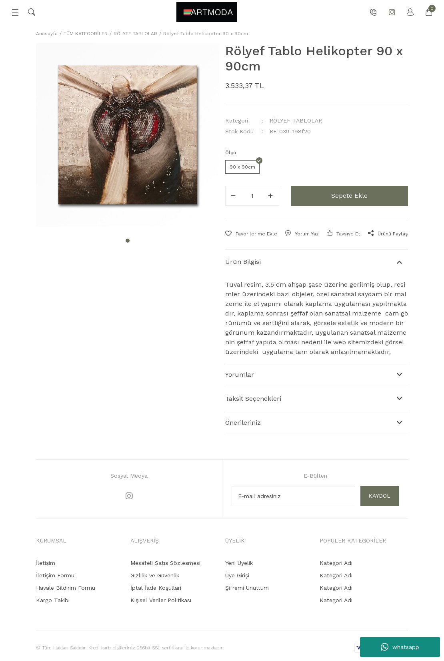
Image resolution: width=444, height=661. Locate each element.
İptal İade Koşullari (155, 588)
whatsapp (400, 647)
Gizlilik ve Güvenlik (154, 575)
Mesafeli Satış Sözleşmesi (165, 563)
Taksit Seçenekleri (253, 398)
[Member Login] (406, 12)
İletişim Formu (55, 575)
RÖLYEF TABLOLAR (296, 120)
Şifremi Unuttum (247, 588)
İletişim (45, 563)
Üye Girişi (237, 575)
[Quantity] (252, 195)
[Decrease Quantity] (234, 195)
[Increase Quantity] (271, 195)
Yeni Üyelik (239, 563)
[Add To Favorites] (251, 233)
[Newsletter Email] (293, 496)
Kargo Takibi (53, 600)
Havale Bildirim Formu (65, 588)
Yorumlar (239, 374)
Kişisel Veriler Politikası (160, 600)
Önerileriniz (243, 422)
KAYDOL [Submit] (379, 495)
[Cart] (425, 12)
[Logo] (206, 12)
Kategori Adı (336, 563)
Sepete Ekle (349, 195)
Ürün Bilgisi (243, 261)
